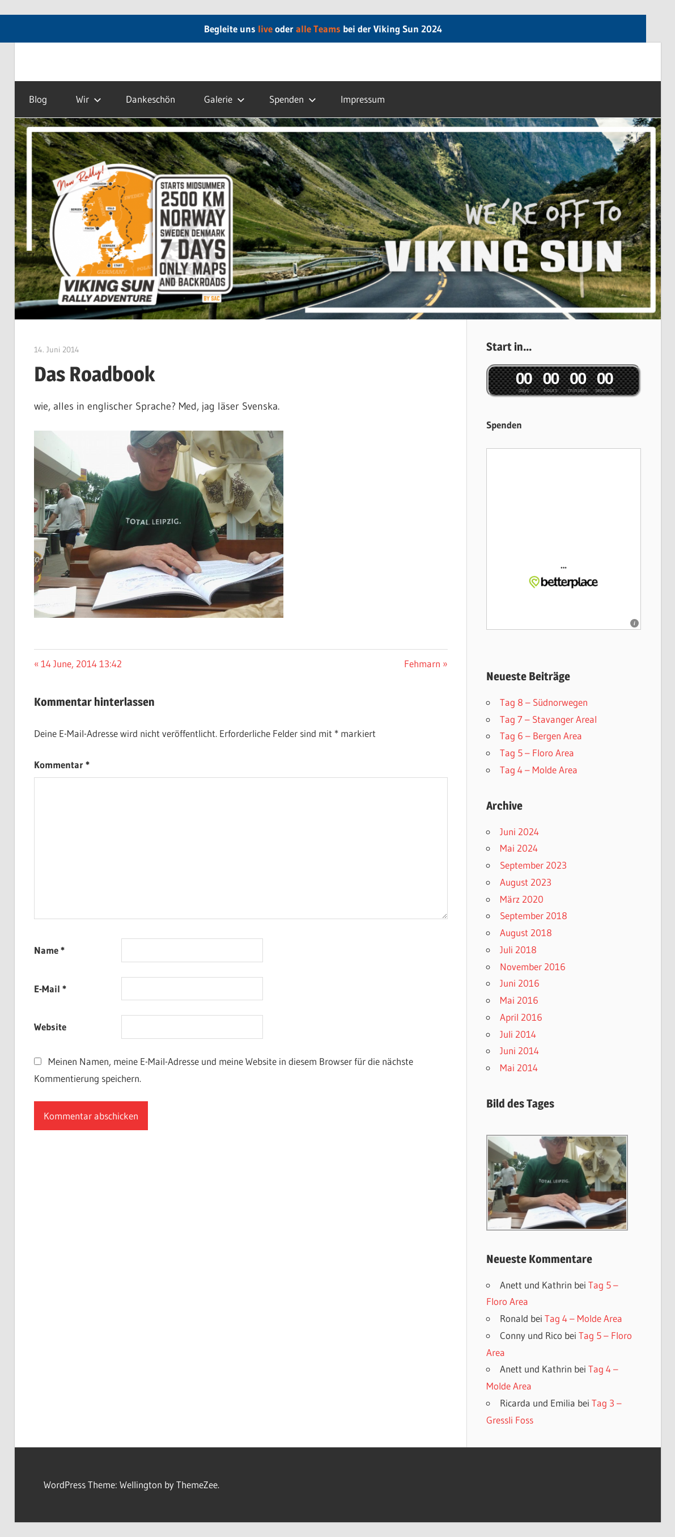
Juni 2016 (520, 983)
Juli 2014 (518, 1034)
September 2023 (533, 865)
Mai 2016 (519, 1000)
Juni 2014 (519, 1050)
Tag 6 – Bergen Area (541, 736)
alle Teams (318, 29)
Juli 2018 (518, 949)
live (265, 29)
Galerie (224, 99)
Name (49, 950)
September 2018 (533, 915)
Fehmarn (422, 663)
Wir (88, 99)
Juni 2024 (519, 831)
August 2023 (525, 882)
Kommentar (62, 764)
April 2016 (521, 1017)
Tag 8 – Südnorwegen (544, 702)
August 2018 (526, 932)
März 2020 (522, 899)
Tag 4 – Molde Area (539, 770)
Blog (38, 99)
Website (50, 1027)
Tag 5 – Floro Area (537, 753)
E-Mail (50, 989)
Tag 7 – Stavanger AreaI (548, 719)
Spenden (292, 99)
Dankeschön (150, 99)
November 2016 (533, 966)
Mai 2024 (519, 848)
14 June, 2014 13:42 (81, 663)
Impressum (363, 99)
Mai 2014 (519, 1067)
